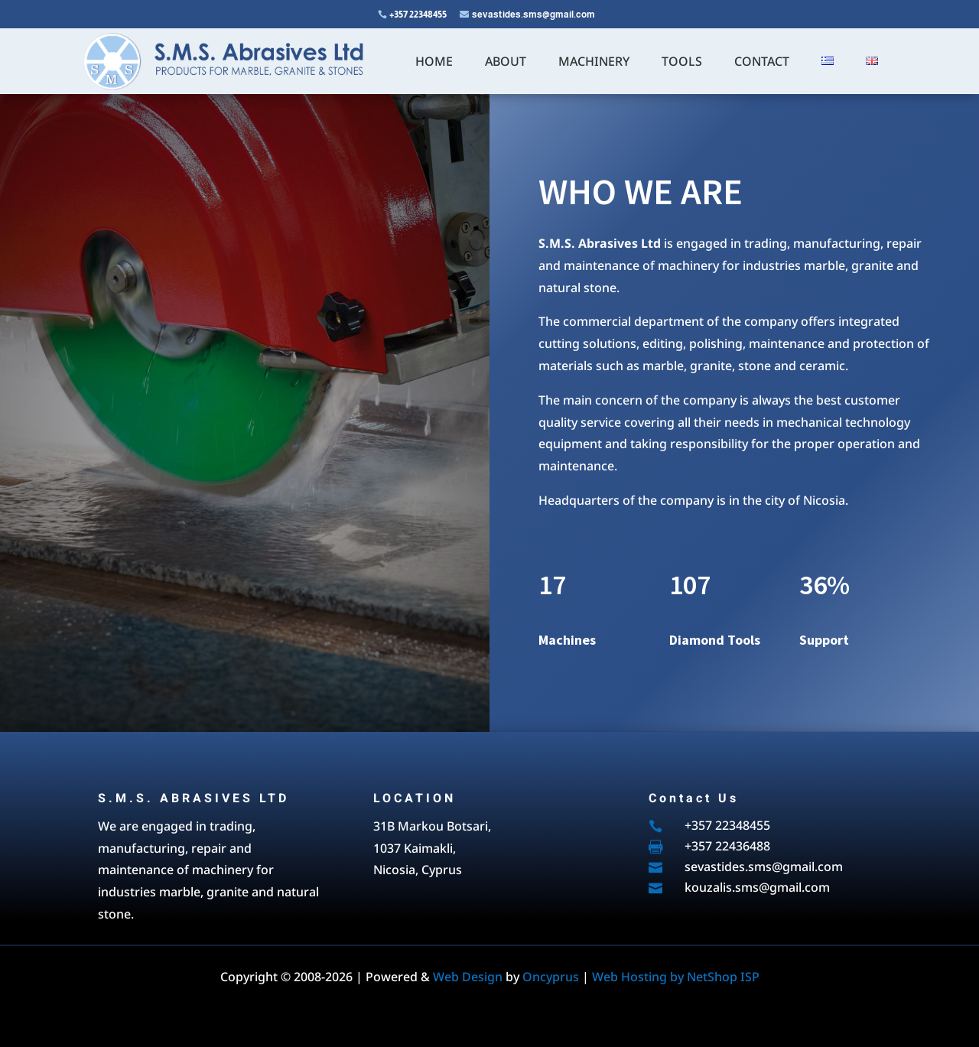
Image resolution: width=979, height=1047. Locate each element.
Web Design (468, 976)
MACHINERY (593, 61)
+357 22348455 (418, 14)
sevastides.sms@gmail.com (533, 14)
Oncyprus (550, 976)
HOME (434, 61)
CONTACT (761, 61)
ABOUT (505, 61)
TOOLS (682, 61)
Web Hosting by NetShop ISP (675, 976)
